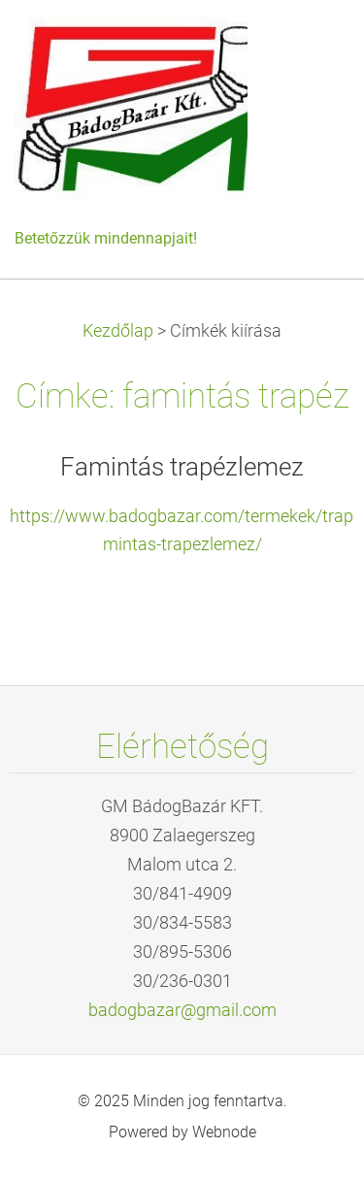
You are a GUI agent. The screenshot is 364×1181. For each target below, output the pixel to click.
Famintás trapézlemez (182, 466)
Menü (310, 44)
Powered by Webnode (182, 1132)
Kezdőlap (118, 331)
